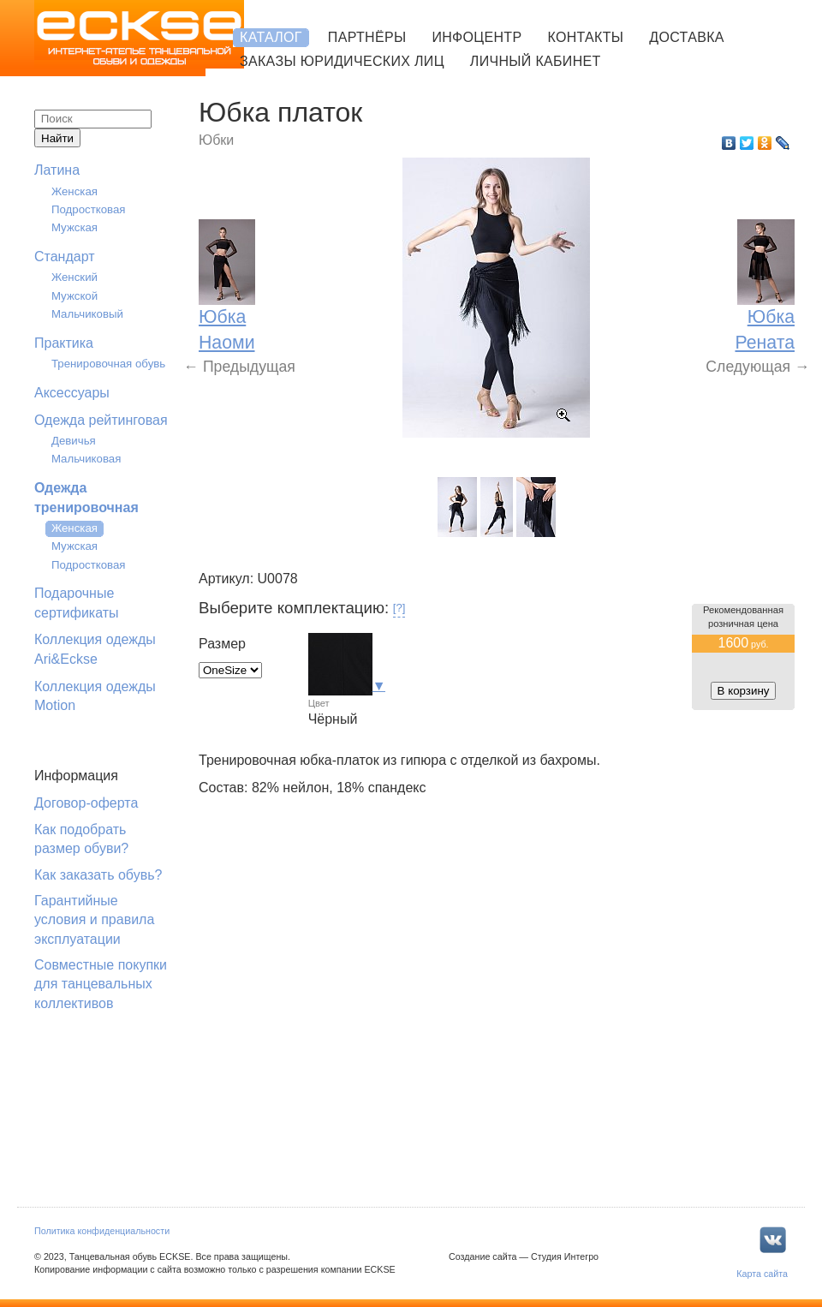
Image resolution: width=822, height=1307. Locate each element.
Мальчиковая (86, 458)
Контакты (585, 37)
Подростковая (88, 209)
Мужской (74, 295)
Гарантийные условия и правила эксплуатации (94, 919)
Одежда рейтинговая (101, 420)
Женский (74, 277)
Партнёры (367, 37)
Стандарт (64, 256)
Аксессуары (72, 392)
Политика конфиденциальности (102, 1231)
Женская (74, 191)
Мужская (74, 227)
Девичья (73, 440)
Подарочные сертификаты (76, 602)
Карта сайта (762, 1273)
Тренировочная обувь (108, 363)
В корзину (744, 690)
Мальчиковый (87, 313)
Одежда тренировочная (86, 497)
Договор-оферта (86, 803)
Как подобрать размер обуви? (81, 839)
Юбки (216, 140)
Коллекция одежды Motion (95, 696)
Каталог (271, 37)
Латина (57, 170)
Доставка (686, 37)
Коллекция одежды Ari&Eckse (95, 648)
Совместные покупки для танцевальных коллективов (100, 984)
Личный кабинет (535, 61)
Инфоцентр (476, 37)
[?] (399, 607)
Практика (63, 343)
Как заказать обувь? (98, 875)
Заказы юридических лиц (342, 61)
